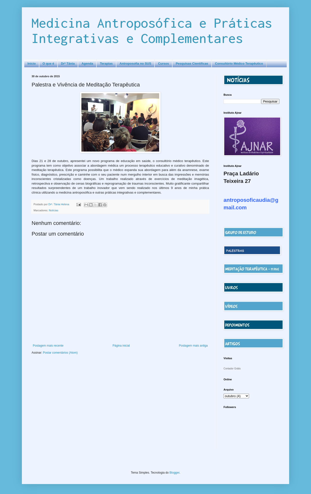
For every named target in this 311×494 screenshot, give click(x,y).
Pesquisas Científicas (192, 63)
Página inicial (121, 345)
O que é (48, 63)
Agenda (87, 63)
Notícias (53, 210)
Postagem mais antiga (193, 345)
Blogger (175, 472)
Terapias (106, 63)
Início (31, 63)
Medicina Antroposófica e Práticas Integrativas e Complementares (152, 30)
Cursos (163, 63)
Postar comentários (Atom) (60, 352)
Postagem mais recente (48, 345)
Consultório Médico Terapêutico (239, 63)
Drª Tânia (68, 63)
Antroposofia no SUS (135, 63)
